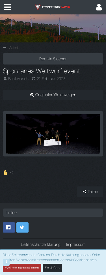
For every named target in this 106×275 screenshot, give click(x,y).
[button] (7, 7)
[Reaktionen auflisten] (9, 171)
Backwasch (18, 78)
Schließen (52, 267)
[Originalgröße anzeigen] (53, 95)
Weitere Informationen (22, 267)
